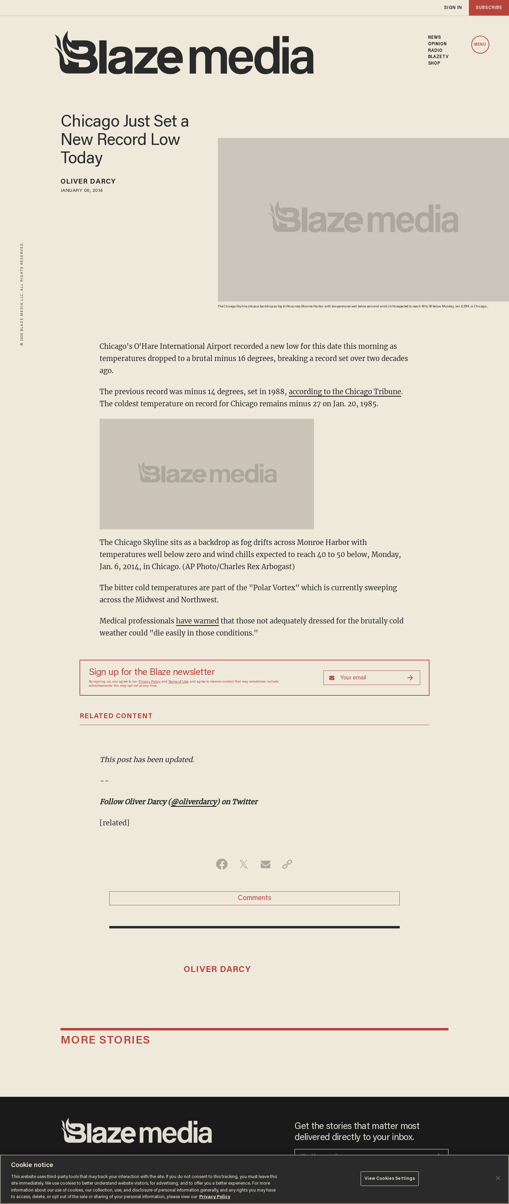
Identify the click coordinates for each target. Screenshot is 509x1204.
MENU (480, 45)
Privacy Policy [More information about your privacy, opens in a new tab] (214, 1197)
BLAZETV (438, 57)
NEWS (434, 38)
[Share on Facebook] (222, 864)
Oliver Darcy (88, 181)
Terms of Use (178, 682)
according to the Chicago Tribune (345, 391)
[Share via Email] (265, 864)
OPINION (437, 44)
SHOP (434, 64)
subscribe (489, 8)
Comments (254, 898)
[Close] (498, 1178)
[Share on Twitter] (243, 864)
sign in (453, 8)
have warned (197, 621)
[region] (254, 1179)
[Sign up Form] (371, 677)
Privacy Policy (149, 682)
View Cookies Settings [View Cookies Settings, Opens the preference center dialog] (389, 1178)
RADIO (435, 51)
